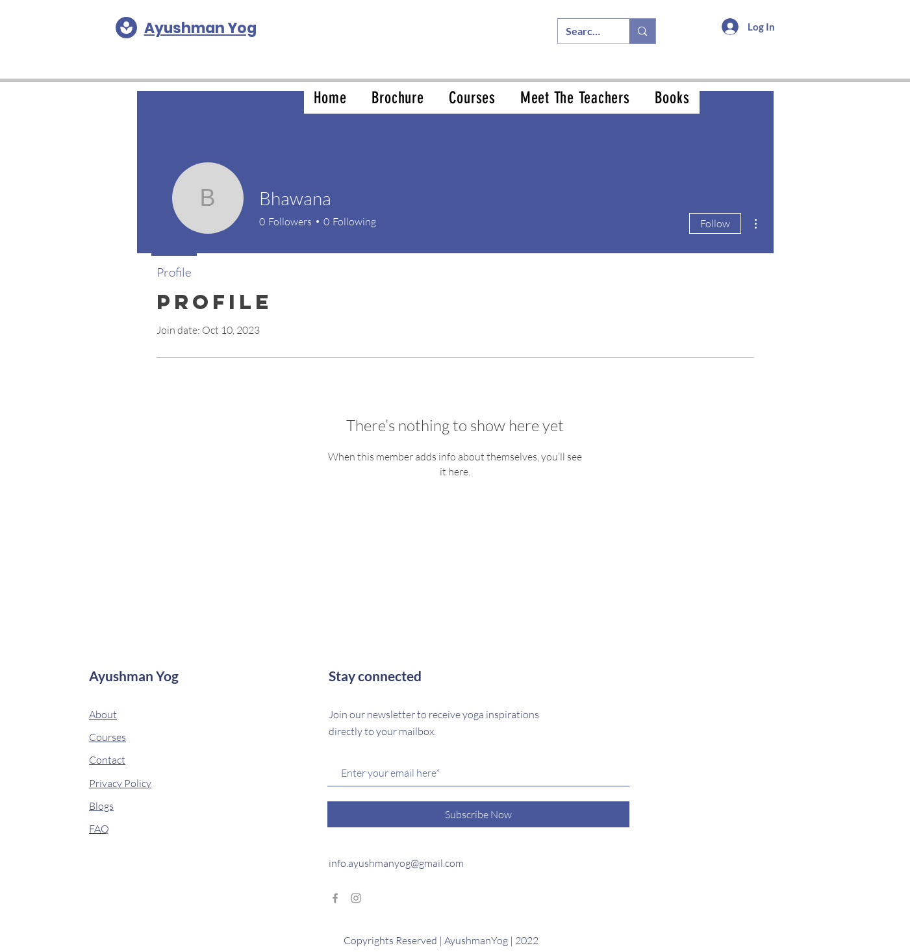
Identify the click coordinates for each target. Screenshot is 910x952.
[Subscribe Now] (478, 814)
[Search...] (584, 31)
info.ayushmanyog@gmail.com (396, 863)
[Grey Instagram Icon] (355, 898)
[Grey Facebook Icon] (335, 898)
